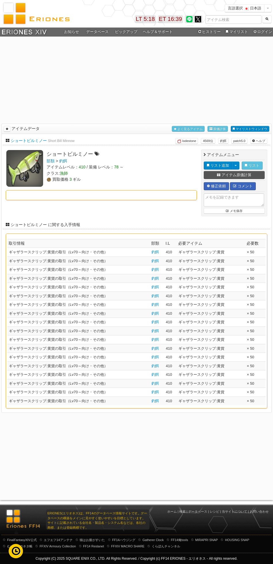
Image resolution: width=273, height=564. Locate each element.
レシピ (214, 511)
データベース (97, 32)
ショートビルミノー (29, 140)
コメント (243, 186)
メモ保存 (234, 211)
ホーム (172, 511)
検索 (182, 511)
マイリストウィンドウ (250, 129)
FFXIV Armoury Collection (58, 546)
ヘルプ (258, 141)
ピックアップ (126, 32)
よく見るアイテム (188, 129)
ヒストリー (208, 32)
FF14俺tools (179, 540)
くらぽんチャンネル (166, 546)
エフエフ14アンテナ (58, 540)
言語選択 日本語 (244, 8)
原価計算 (217, 129)
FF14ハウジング (123, 540)
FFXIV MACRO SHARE (128, 546)
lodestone (186, 141)
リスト (252, 165)
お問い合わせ (259, 511)
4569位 (208, 141)
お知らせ (71, 32)
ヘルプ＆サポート (158, 32)
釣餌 (223, 141)
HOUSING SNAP (237, 540)
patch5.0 (239, 141)
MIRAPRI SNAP (206, 540)
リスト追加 (218, 165)
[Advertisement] (136, 79)
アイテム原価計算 (234, 175)
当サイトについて (234, 511)
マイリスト (236, 32)
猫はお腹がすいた (92, 540)
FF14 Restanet (93, 546)
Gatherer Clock (153, 540)
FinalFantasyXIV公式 (22, 540)
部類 (51, 161)
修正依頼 (216, 186)
